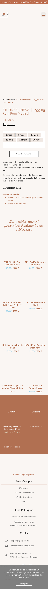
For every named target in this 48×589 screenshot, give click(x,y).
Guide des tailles (24, 497)
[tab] (23, 199)
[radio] (9, 135)
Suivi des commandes (24, 492)
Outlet (12, 99)
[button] (43, 14)
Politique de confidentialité (24, 516)
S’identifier (24, 488)
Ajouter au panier (24, 154)
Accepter (24, 583)
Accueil (6, 99)
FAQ (24, 501)
